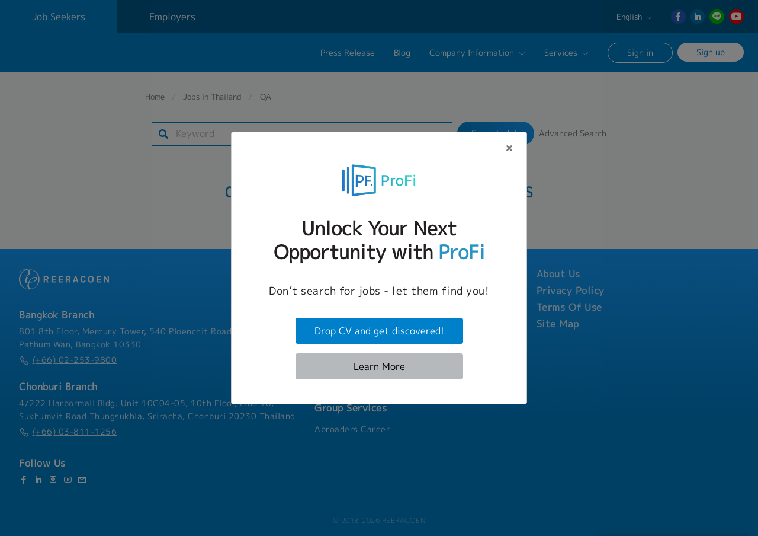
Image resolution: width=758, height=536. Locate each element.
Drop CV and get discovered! (379, 331)
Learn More (379, 366)
